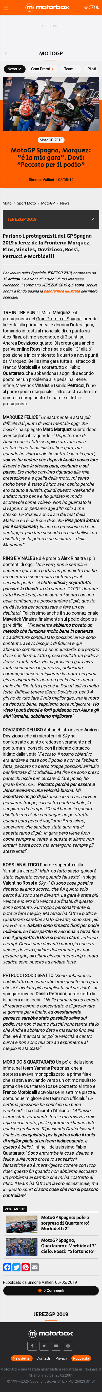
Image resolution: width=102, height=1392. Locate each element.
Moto (7, 203)
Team (71, 69)
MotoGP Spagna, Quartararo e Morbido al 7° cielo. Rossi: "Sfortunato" (68, 1246)
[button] (32, 1346)
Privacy (62, 1358)
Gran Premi (42, 69)
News (15, 69)
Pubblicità (81, 1358)
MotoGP (48, 203)
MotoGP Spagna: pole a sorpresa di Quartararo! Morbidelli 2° (65, 1223)
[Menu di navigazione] (6, 7)
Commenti (51, 1290)
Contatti (43, 1358)
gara (54, 361)
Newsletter (22, 1358)
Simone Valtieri (40, 1282)
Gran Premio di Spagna (58, 318)
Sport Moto (26, 203)
